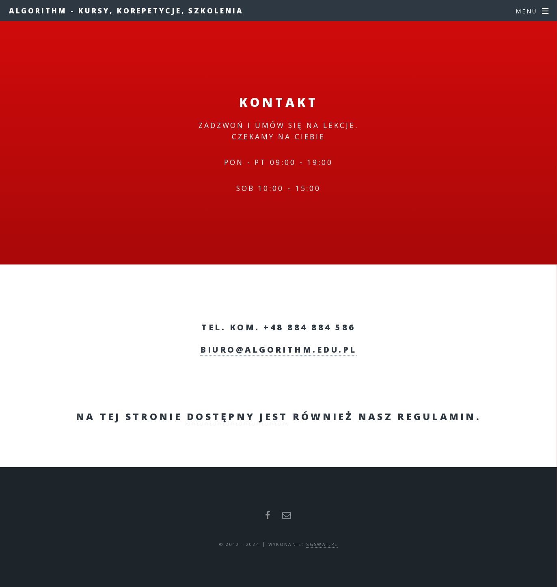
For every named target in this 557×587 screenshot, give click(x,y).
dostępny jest (237, 416)
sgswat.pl (321, 544)
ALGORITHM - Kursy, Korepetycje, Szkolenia (126, 10)
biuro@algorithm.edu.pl (278, 349)
